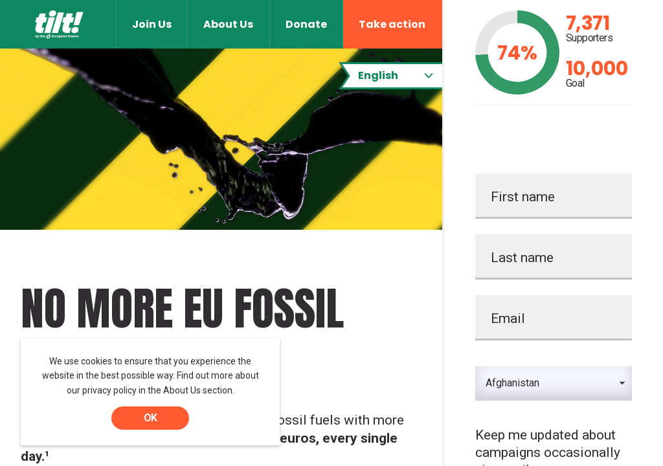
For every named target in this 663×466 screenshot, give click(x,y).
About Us (228, 24)
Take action (392, 24)
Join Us (152, 24)
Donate (306, 24)
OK (150, 418)
